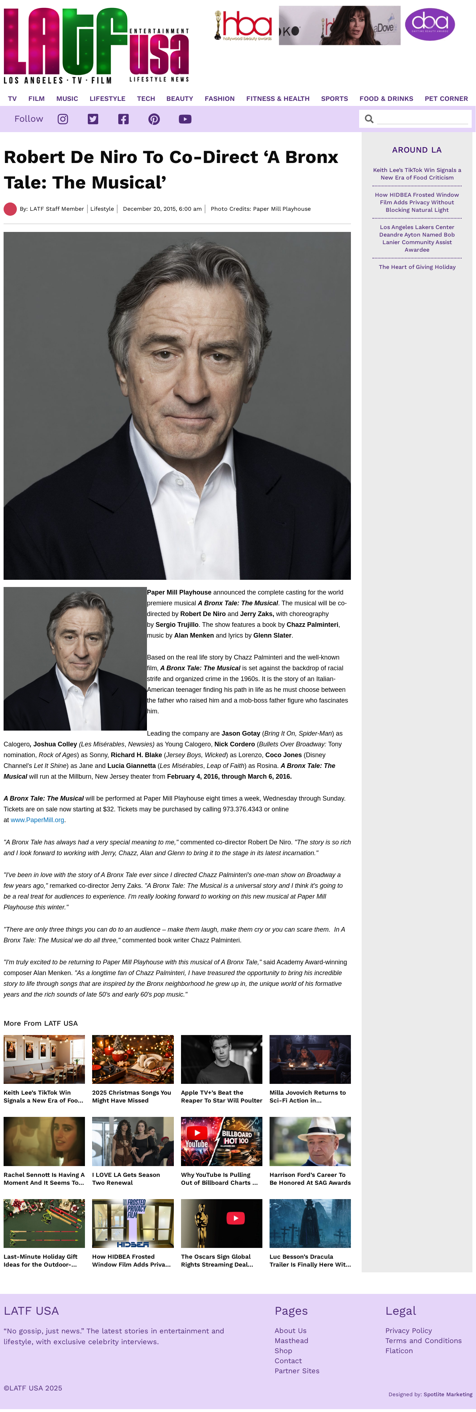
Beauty (179, 98)
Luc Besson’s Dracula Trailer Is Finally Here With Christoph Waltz (309, 1260)
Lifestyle (107, 98)
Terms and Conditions (423, 1340)
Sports (334, 98)
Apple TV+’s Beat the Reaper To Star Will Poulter (221, 1096)
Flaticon (399, 1350)
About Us (291, 1330)
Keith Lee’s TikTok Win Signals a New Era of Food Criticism (43, 1096)
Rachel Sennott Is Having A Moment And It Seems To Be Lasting (44, 1179)
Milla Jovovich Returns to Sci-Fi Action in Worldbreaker (308, 1096)
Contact (288, 1360)
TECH (146, 98)
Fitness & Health (278, 98)
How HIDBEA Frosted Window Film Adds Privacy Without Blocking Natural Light (132, 1260)
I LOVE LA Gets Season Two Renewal (126, 1178)
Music (67, 98)
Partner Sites (297, 1370)
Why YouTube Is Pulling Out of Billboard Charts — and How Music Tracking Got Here (219, 1179)
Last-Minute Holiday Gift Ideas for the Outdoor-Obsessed (40, 1260)
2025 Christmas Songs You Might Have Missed (131, 1096)
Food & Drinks (386, 98)
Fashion (220, 98)
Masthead (292, 1340)
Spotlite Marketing (448, 1394)
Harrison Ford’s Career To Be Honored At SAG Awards (310, 1178)
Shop (283, 1350)
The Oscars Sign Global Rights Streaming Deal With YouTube (216, 1260)
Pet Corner (446, 98)
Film (36, 98)
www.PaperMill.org (37, 820)
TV (12, 98)
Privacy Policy (408, 1330)
